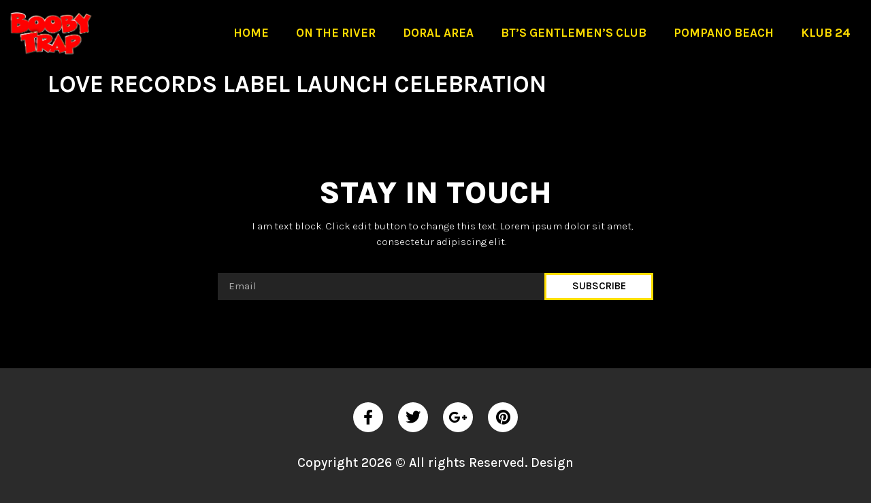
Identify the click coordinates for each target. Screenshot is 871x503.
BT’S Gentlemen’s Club (573, 32)
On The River (336, 32)
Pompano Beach (724, 32)
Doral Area (438, 32)
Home (251, 32)
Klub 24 (826, 32)
